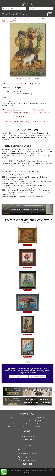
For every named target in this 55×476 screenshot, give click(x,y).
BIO (37, 78)
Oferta (4, 14)
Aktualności (27, 414)
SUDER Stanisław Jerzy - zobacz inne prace (27, 121)
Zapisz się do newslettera (27, 436)
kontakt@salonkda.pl (27, 457)
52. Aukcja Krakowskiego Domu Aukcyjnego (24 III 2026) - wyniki (27, 427)
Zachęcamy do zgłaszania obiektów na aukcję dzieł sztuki (27, 421)
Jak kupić (13, 14)
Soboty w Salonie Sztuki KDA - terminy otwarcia (27, 423)
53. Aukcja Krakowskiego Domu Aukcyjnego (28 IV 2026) (27, 418)
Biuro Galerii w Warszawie (29, 460)
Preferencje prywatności (27, 442)
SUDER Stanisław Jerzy (25, 79)
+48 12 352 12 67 (26, 449)
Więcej (27, 362)
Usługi (27, 431)
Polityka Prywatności (27, 439)
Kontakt (23, 14)
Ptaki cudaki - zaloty (23, 83)
